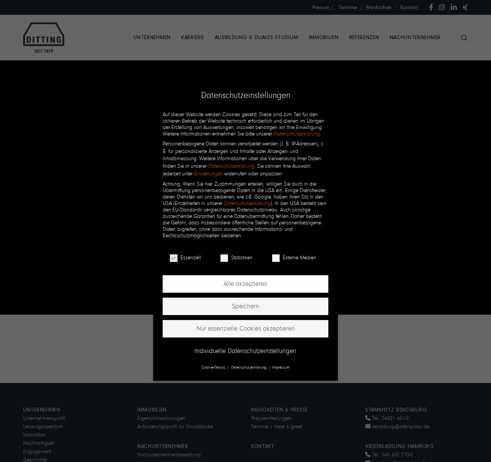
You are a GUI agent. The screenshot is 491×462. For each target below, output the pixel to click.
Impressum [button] (281, 367)
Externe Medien (294, 257)
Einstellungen (208, 173)
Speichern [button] (245, 306)
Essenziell (185, 257)
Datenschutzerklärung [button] (249, 367)
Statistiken (236, 257)
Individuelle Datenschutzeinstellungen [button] (245, 351)
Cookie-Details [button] (213, 367)
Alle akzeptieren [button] (245, 283)
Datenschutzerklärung (297, 134)
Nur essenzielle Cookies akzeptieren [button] (245, 328)
